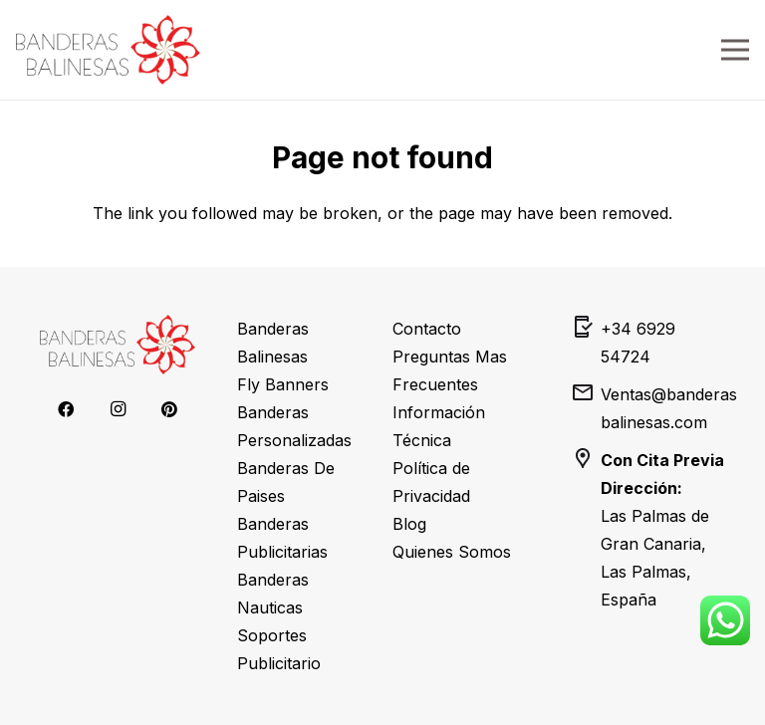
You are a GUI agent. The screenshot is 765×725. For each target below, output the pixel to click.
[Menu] (735, 50)
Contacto (426, 329)
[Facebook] (66, 409)
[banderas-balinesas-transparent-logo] (108, 50)
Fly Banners (283, 384)
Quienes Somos (451, 552)
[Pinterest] (169, 409)
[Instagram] (117, 409)
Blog (409, 524)
